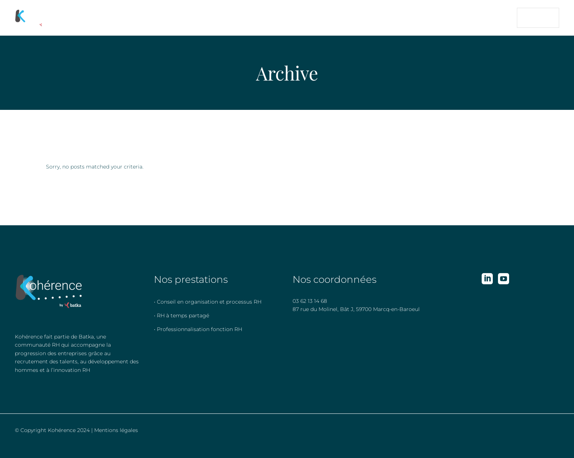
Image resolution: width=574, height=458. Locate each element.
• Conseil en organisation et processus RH (207, 301)
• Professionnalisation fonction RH (198, 329)
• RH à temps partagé (181, 315)
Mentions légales (116, 430)
